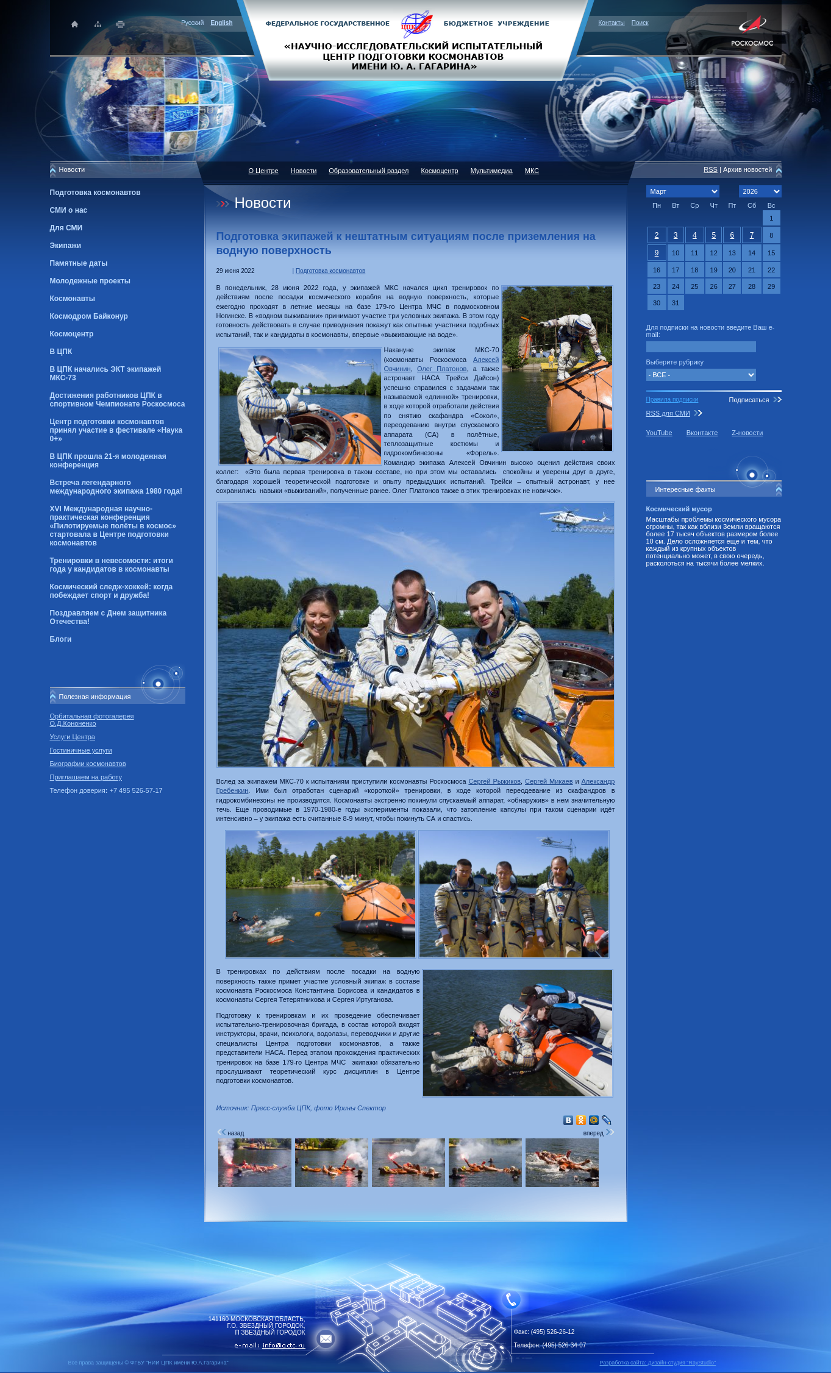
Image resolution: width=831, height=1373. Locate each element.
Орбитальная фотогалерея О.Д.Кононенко (92, 719)
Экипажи (66, 245)
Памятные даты (79, 263)
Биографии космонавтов (88, 763)
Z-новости (747, 432)
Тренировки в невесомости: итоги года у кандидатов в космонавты (111, 564)
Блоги (61, 639)
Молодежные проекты (90, 281)
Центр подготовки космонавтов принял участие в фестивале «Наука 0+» (116, 430)
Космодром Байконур (89, 316)
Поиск (640, 23)
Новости (304, 170)
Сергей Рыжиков (494, 781)
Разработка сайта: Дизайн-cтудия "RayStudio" (658, 1363)
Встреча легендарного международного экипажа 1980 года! (116, 486)
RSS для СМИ (668, 413)
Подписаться (749, 399)
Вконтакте (702, 432)
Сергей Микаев (549, 781)
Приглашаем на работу (86, 777)
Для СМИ (66, 228)
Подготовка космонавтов (95, 192)
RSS (711, 169)
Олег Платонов (442, 368)
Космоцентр (72, 334)
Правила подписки (672, 399)
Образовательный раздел (368, 170)
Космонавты (72, 298)
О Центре (264, 170)
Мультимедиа (492, 170)
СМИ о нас (69, 210)
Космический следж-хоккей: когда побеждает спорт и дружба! (111, 591)
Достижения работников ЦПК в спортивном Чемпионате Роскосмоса (117, 399)
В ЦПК (61, 351)
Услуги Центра (73, 736)
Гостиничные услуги (81, 750)
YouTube (659, 432)
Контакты (612, 23)
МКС (532, 170)
